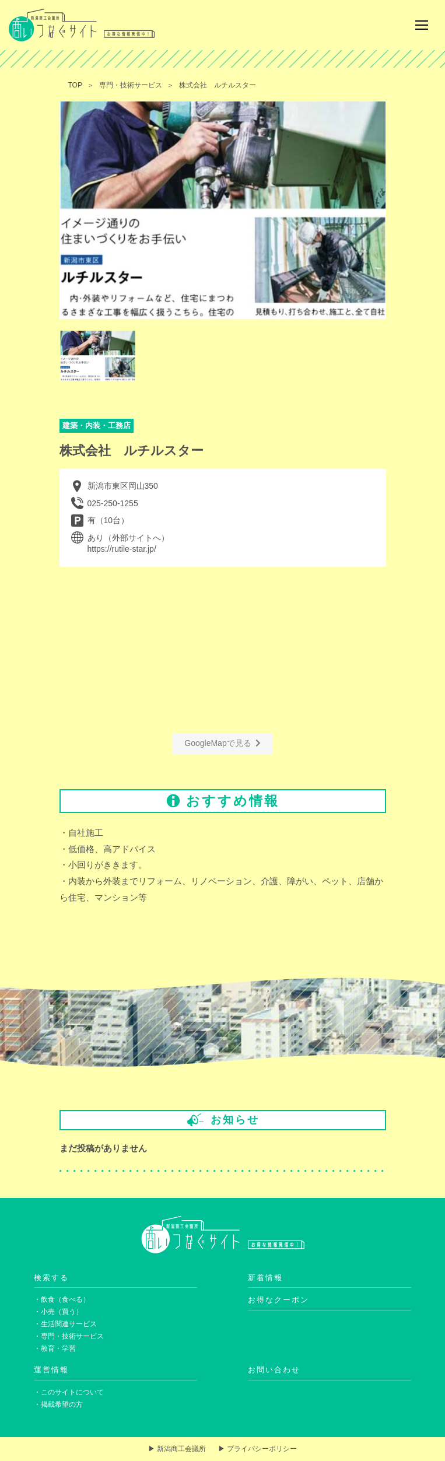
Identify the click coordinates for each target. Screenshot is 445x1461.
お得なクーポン (278, 1299)
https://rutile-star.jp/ (121, 548)
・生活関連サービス (65, 1324)
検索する (51, 1277)
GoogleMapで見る (222, 743)
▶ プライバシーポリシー (257, 1449)
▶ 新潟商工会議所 (177, 1449)
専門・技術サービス (130, 85)
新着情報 (265, 1277)
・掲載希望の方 (58, 1404)
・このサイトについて (69, 1392)
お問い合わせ (274, 1369)
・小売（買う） (58, 1312)
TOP (75, 85)
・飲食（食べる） (62, 1299)
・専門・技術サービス (69, 1336)
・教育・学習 (55, 1348)
